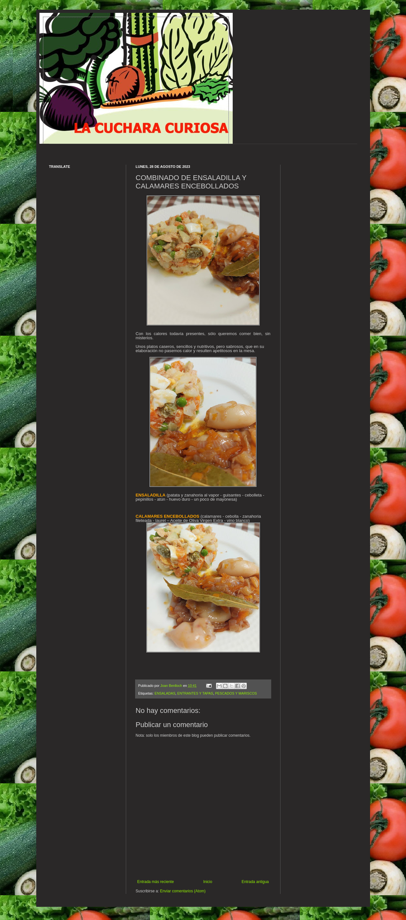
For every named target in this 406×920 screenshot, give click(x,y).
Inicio (207, 881)
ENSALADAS (165, 693)
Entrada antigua (255, 881)
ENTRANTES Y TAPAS (195, 693)
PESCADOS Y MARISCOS (236, 693)
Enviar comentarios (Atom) (183, 891)
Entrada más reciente (155, 881)
